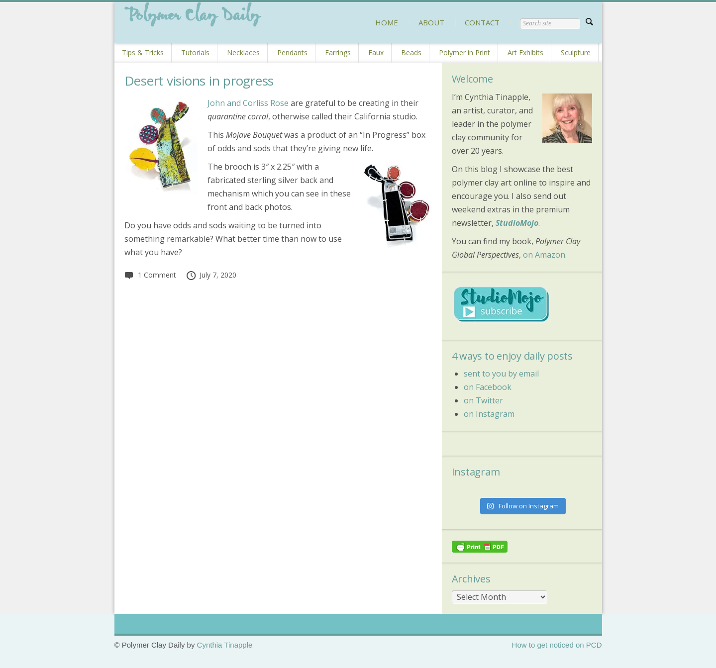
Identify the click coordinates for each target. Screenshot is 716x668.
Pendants (292, 52)
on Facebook (487, 387)
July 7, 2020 (211, 275)
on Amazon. (545, 254)
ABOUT (431, 22)
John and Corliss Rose (248, 102)
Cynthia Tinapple (225, 645)
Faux (376, 52)
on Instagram (489, 413)
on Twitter (483, 400)
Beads (411, 52)
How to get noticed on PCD (557, 645)
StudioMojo (517, 222)
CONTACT (482, 22)
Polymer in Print (464, 52)
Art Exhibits (525, 52)
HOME (386, 22)
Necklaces (243, 52)
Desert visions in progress (199, 81)
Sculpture (576, 52)
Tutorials (195, 52)
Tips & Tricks (143, 52)
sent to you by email (501, 373)
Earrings (338, 52)
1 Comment (150, 275)
